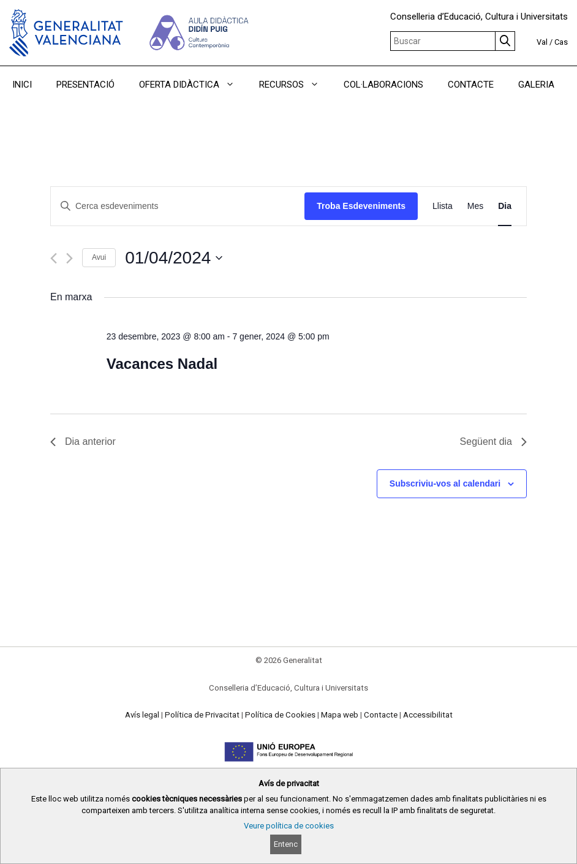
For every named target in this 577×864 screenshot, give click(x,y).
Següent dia (493, 441)
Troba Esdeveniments (361, 206)
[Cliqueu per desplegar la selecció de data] (173, 258)
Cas (561, 42)
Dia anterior (83, 441)
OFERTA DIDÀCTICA (193, 84)
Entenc (286, 844)
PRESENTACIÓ (85, 84)
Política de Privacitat (202, 714)
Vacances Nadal (162, 363)
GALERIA (536, 84)
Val (542, 42)
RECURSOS (295, 84)
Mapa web (339, 714)
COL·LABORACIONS (383, 84)
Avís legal (142, 714)
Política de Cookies (280, 714)
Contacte (381, 714)
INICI (22, 84)
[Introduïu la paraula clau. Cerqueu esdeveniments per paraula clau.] (177, 206)
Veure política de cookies (289, 825)
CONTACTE (471, 84)
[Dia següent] (69, 258)
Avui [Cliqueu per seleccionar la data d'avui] (99, 257)
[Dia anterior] (53, 258)
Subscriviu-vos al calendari (445, 483)
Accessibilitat (428, 714)
